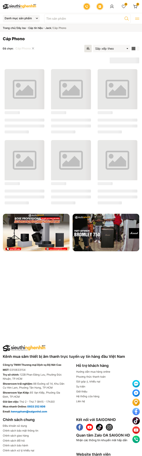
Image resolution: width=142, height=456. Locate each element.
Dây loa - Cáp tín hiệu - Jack (34, 27)
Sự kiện (80, 386)
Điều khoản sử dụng (15, 425)
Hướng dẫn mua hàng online (93, 371)
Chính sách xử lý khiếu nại (18, 450)
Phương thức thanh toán (91, 376)
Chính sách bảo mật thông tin (20, 430)
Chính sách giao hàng (16, 435)
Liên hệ (80, 401)
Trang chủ (9, 27)
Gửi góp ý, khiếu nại (88, 381)
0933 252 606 (36, 406)
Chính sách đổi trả (14, 440)
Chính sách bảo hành (15, 445)
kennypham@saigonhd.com (29, 411)
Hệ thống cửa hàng (87, 396)
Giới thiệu (81, 391)
